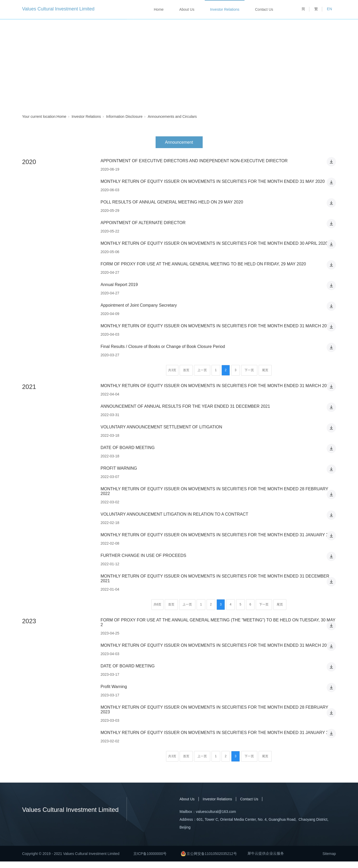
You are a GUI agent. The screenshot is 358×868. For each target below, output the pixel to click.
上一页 (202, 370)
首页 (186, 370)
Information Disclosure (124, 116)
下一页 (249, 370)
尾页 (265, 370)
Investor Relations (224, 9)
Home (158, 9)
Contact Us (264, 9)
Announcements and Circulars (172, 116)
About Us (187, 9)
